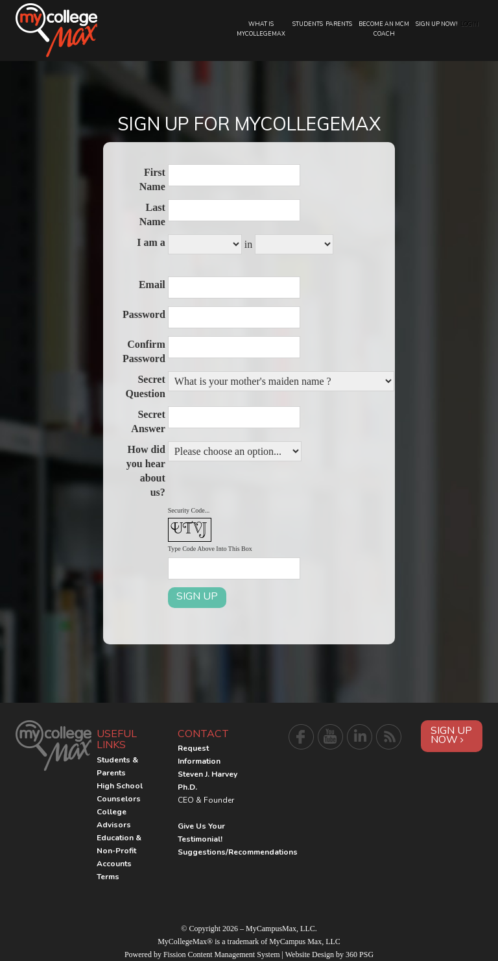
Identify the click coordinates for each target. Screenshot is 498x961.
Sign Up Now (451, 735)
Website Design (309, 954)
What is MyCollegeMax (261, 29)
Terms (108, 876)
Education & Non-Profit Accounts (119, 851)
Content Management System (234, 954)
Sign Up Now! (437, 24)
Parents (339, 24)
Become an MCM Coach (384, 29)
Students (307, 24)
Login (469, 24)
